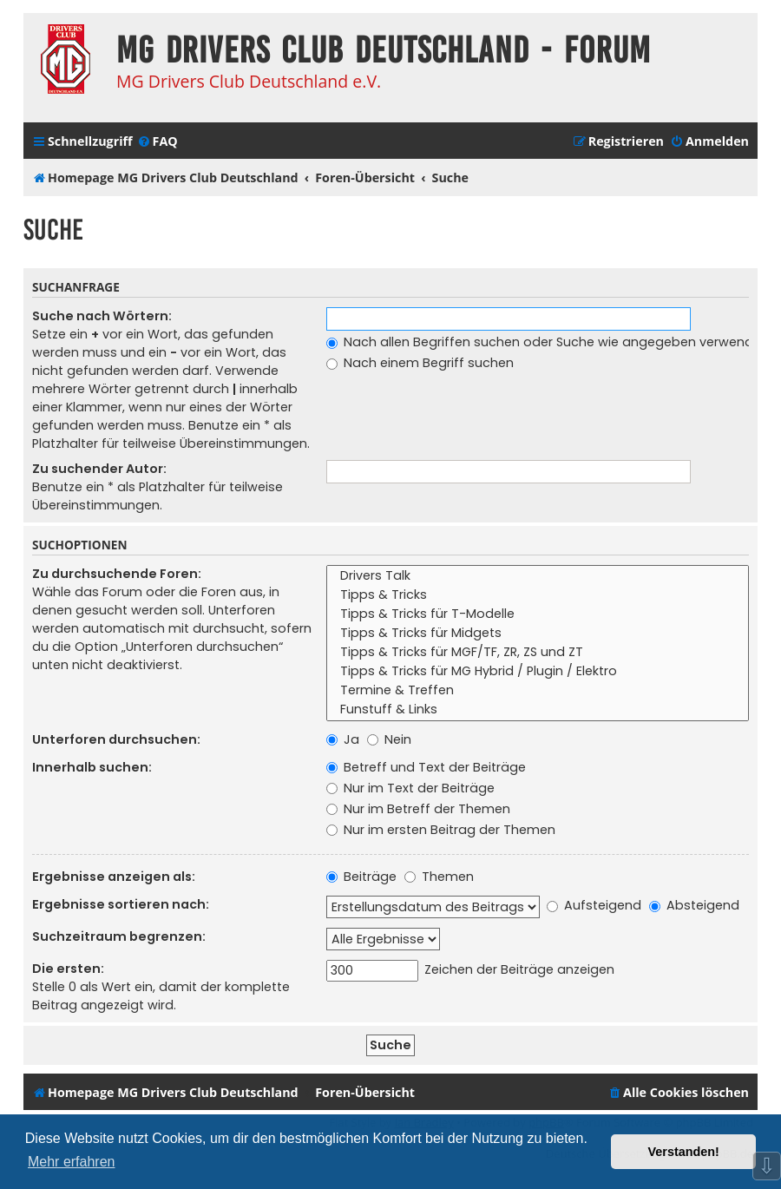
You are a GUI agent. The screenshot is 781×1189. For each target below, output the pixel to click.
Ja (342, 739)
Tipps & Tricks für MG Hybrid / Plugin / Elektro (537, 671)
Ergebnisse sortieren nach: (120, 904)
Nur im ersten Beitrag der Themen (440, 829)
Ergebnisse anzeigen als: (113, 876)
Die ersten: (68, 968)
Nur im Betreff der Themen (418, 809)
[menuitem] (157, 141)
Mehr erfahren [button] (71, 1161)
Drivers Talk (537, 576)
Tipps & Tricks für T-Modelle (537, 614)
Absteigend (694, 905)
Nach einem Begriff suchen (420, 362)
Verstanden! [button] (683, 1152)
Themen (439, 876)
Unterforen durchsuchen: (116, 739)
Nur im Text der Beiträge (410, 788)
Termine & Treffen (537, 690)
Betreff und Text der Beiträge (426, 767)
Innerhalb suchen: (92, 767)
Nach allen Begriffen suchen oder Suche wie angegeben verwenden (547, 342)
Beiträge (361, 876)
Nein (389, 739)
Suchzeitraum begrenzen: (119, 936)
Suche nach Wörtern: (102, 316)
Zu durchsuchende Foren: (116, 573)
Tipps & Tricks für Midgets (537, 633)
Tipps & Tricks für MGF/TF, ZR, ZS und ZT (537, 652)
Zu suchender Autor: (99, 468)
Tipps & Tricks (537, 595)
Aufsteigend (594, 905)
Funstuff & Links (537, 709)
